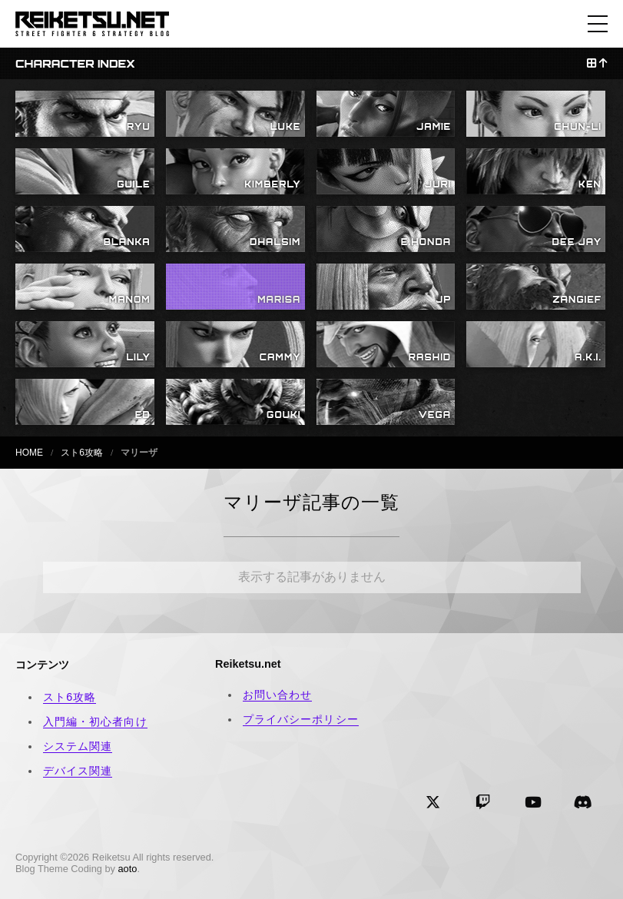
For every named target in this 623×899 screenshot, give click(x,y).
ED (143, 415)
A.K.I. (588, 357)
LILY (138, 357)
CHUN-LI (577, 126)
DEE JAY (576, 242)
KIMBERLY (272, 184)
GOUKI (283, 415)
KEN (589, 184)
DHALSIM (275, 242)
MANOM (130, 299)
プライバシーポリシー (301, 719)
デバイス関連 (77, 771)
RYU (139, 126)
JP (444, 299)
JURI (438, 184)
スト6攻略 (82, 452)
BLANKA (127, 242)
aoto (128, 868)
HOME (29, 452)
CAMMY (280, 357)
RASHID (430, 357)
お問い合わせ (277, 694)
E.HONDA (426, 242)
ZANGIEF (576, 299)
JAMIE (433, 126)
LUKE (285, 126)
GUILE (134, 184)
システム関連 (77, 746)
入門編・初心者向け (95, 721)
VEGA (435, 415)
